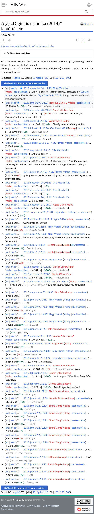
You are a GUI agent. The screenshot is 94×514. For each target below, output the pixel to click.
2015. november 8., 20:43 (37, 343)
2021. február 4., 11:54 (35, 135)
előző (13, 88)
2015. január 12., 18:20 (35, 427)
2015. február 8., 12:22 (35, 372)
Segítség (86, 24)
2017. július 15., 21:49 (35, 226)
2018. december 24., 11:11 (37, 197)
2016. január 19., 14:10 (35, 321)
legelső (16, 77)
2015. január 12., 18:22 (35, 412)
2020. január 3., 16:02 (35, 157)
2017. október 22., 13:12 (36, 219)
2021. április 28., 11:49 (35, 120)
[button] (47, 53)
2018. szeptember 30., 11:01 (38, 212)
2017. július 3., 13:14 (34, 244)
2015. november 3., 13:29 (37, 358)
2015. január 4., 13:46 (35, 479)
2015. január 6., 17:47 (35, 457)
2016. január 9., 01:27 (35, 328)
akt (7, 102)
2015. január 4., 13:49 (35, 471)
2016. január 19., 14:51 (35, 299)
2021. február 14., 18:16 (36, 128)
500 (68, 77)
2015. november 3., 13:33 (37, 350)
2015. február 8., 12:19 (35, 383)
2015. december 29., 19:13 (37, 336)
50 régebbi (38, 77)
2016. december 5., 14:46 (37, 281)
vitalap (9, 91)
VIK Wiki (19, 4)
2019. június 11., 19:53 (35, 171)
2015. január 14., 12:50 (35, 398)
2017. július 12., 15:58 (35, 233)
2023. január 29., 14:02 (35, 102)
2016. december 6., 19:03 (37, 274)
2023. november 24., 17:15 (37, 88)
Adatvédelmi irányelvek (13, 505)
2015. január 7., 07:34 (35, 449)
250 (62, 77)
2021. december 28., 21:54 (37, 110)
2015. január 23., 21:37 (35, 391)
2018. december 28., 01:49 (37, 182)
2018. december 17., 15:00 (37, 204)
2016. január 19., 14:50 (35, 306)
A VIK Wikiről (34, 505)
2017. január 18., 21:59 (35, 259)
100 (56, 77)
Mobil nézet (7, 509)
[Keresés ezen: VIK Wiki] (47, 11)
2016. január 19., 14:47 (35, 314)
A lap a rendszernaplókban (12, 46)
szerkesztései (21, 91)
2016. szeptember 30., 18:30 (38, 292)
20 (46, 77)
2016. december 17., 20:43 (37, 266)
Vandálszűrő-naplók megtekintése (39, 46)
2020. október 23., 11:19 (36, 142)
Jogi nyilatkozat (51, 505)
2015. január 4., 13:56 (35, 464)
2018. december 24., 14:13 (37, 190)
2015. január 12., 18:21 (35, 420)
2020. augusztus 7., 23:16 (37, 150)
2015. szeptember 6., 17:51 (38, 365)
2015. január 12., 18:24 (35, 405)
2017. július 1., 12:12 (34, 252)
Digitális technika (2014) (49, 95)
